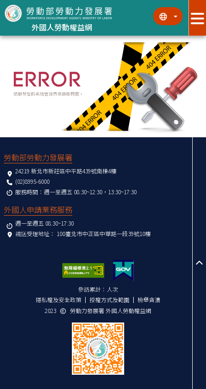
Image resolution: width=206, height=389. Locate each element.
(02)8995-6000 (32, 181)
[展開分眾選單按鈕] (197, 18)
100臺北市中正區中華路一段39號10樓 (104, 233)
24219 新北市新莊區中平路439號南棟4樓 (66, 171)
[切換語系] (168, 16)
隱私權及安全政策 (58, 299)
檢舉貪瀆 (148, 299)
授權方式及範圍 (109, 299)
